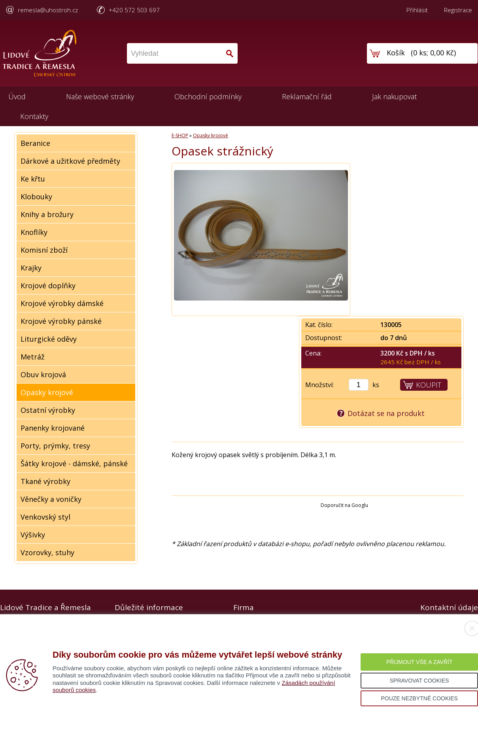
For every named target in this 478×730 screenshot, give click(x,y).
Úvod (17, 96)
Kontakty (34, 116)
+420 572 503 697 (134, 10)
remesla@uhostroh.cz (48, 10)
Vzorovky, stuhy (47, 552)
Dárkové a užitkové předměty (70, 161)
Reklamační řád (307, 96)
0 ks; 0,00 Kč (433, 52)
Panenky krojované (53, 428)
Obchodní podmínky (208, 96)
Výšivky (33, 534)
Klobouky (36, 196)
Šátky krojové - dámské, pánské (74, 463)
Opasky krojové (47, 392)
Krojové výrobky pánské (61, 321)
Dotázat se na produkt (386, 413)
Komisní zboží (44, 250)
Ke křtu (33, 178)
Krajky (31, 267)
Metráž (32, 356)
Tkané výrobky (45, 481)
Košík (396, 52)
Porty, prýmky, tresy (55, 445)
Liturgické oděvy (49, 339)
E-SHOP (180, 135)
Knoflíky (34, 232)
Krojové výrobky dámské (62, 303)
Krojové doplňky (48, 285)
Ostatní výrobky (48, 410)
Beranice (35, 143)
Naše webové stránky (100, 96)
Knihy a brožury (47, 214)
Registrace (458, 10)
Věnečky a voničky (51, 499)
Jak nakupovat (394, 96)
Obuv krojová (43, 374)
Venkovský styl (45, 517)
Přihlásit (417, 10)
